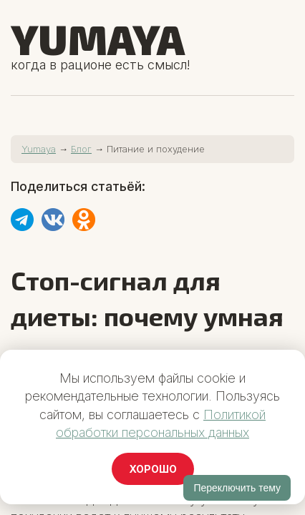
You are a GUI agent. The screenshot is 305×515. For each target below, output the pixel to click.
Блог (81, 148)
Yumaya (98, 39)
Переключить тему (237, 488)
